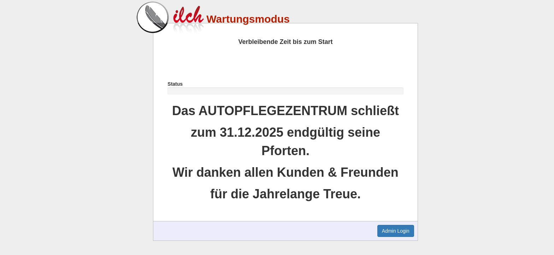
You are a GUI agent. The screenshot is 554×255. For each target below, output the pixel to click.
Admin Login (395, 231)
